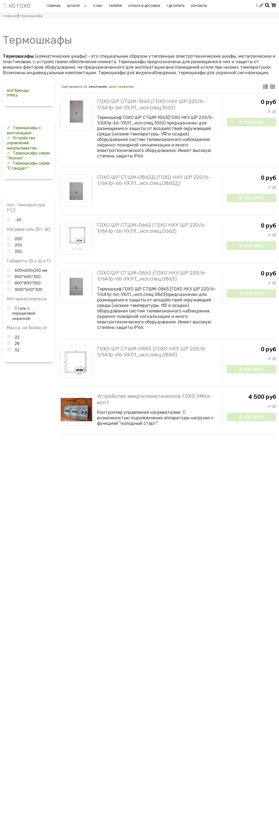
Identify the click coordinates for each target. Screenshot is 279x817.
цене (112, 86)
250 (14, 245)
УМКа (12, 95)
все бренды (18, 90)
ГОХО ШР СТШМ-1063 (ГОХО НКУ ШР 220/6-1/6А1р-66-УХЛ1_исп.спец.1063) (151, 104)
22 (13, 337)
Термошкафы (31, 16)
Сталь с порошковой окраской (21, 313)
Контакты (199, 6)
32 (13, 350)
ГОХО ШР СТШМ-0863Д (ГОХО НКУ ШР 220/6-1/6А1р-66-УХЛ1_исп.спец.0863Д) (153, 180)
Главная (10, 16)
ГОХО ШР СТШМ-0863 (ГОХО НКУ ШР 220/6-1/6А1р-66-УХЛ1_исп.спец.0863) (151, 276)
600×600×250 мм (27, 270)
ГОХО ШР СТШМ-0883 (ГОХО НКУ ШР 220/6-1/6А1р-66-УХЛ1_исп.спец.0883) (152, 352)
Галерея (115, 6)
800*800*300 (24, 283)
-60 (14, 219)
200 (14, 238)
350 (14, 251)
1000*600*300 (24, 289)
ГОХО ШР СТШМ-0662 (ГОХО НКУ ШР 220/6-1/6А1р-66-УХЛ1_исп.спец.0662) (151, 228)
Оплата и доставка (144, 6)
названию (126, 86)
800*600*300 (24, 276)
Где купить (175, 6)
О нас (97, 6)
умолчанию (98, 86)
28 (13, 343)
